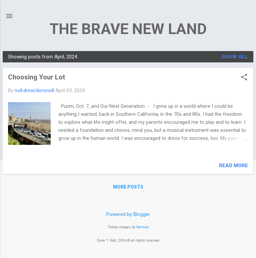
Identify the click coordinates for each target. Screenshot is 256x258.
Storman (142, 227)
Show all (235, 57)
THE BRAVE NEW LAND (128, 29)
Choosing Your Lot (36, 77)
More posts (128, 187)
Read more (233, 166)
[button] (244, 77)
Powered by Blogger (128, 214)
